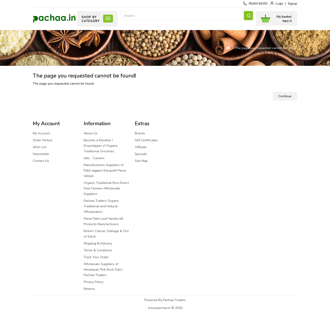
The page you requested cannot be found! (266, 48)
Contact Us (41, 161)
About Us (90, 133)
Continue (285, 96)
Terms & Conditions (98, 250)
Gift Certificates (146, 140)
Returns (89, 289)
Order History (42, 140)
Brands (140, 133)
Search (248, 15)
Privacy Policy (93, 282)
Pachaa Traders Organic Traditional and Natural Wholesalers (101, 206)
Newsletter (41, 154)
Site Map (141, 161)
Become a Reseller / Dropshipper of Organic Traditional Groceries (101, 145)
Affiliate (140, 147)
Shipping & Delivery (98, 243)
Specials (141, 154)
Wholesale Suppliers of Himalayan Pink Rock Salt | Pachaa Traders (103, 269)
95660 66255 (258, 4)
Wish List (39, 147)
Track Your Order (96, 257)
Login (279, 4)
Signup (292, 4)
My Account (41, 133)
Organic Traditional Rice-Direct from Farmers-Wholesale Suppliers (106, 188)
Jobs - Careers (94, 158)
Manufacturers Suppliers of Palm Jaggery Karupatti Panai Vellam (105, 170)
